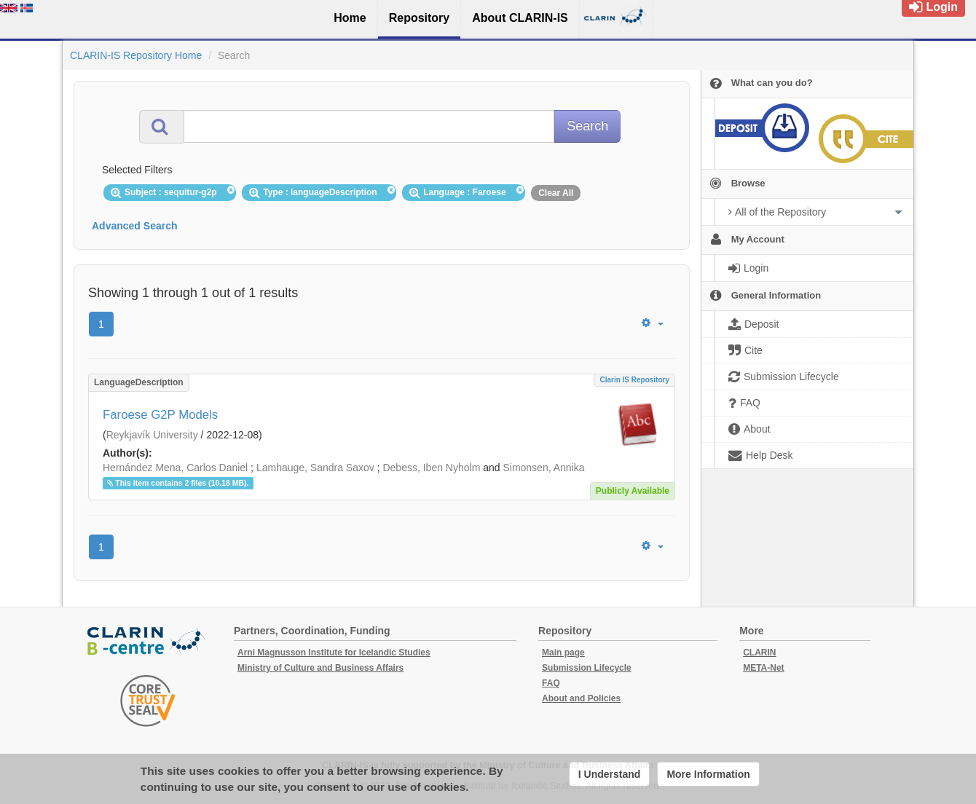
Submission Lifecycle (586, 668)
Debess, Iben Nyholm (431, 467)
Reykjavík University (152, 435)
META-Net (763, 668)
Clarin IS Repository (634, 380)
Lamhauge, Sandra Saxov (315, 467)
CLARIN (759, 652)
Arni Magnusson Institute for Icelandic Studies (333, 652)
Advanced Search (135, 226)
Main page (563, 652)
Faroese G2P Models (160, 415)
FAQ (551, 683)
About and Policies (581, 698)
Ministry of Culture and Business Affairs (320, 668)
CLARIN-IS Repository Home (136, 55)
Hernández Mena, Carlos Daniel (175, 467)
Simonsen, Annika (543, 467)
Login (933, 7)
